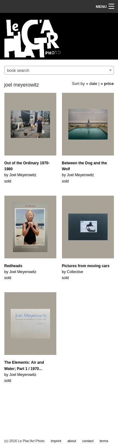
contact (87, 441)
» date (91, 83)
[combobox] (59, 70)
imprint (56, 441)
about (71, 441)
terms (104, 441)
